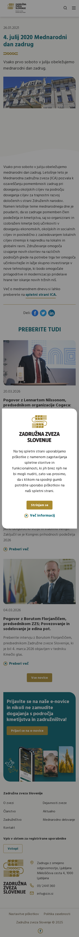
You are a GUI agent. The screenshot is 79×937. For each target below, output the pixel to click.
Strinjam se (39, 505)
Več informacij (39, 515)
